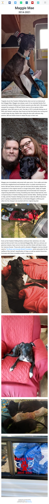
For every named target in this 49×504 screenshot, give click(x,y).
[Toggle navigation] (45, 2)
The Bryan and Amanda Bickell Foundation (19, 249)
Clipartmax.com (28, 500)
